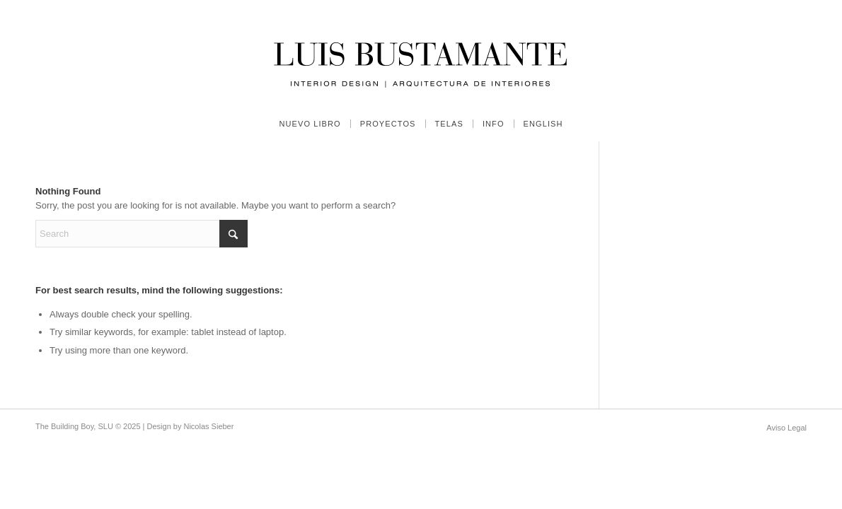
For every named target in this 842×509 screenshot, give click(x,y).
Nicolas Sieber (208, 426)
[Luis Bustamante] (421, 53)
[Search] (141, 233)
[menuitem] (310, 123)
